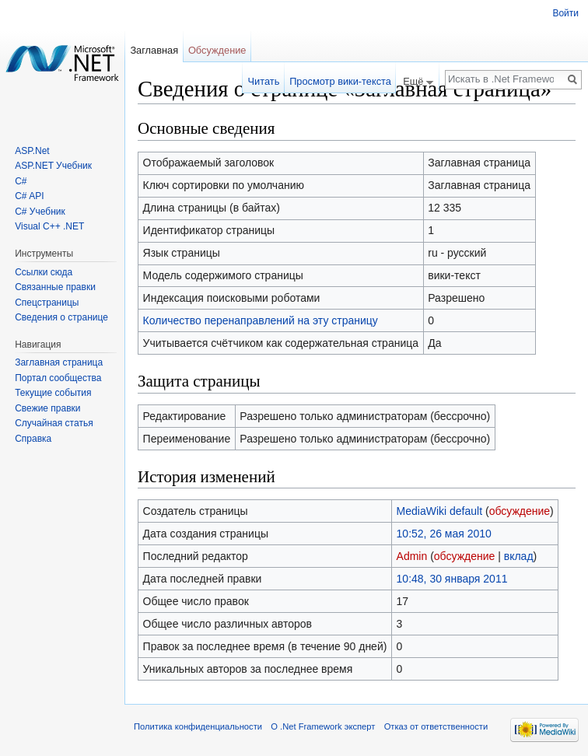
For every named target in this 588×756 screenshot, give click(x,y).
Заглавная (154, 50)
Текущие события (53, 392)
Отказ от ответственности (436, 726)
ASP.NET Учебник (53, 165)
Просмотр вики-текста (340, 81)
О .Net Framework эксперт (323, 726)
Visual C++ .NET (49, 226)
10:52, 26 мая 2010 (444, 533)
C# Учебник (40, 211)
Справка (33, 438)
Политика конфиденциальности (198, 726)
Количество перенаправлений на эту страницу (260, 320)
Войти (565, 13)
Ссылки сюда (43, 272)
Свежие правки (47, 408)
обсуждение (519, 511)
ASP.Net (32, 150)
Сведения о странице (61, 317)
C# (20, 181)
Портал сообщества (58, 378)
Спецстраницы (47, 302)
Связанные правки (55, 287)
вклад (519, 556)
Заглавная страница (59, 362)
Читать (264, 81)
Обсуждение (217, 50)
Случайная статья (54, 423)
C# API (29, 196)
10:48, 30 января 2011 (452, 578)
